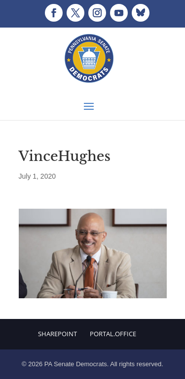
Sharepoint (57, 333)
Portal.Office (113, 333)
